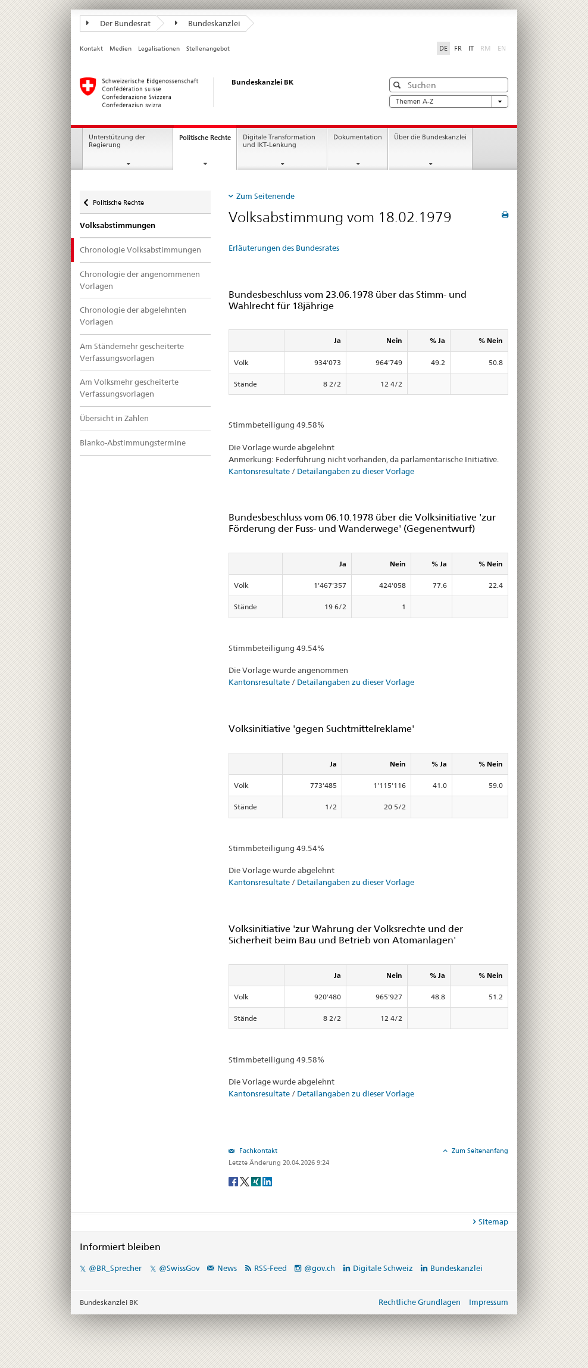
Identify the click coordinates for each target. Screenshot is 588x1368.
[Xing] (256, 1180)
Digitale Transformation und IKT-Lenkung (279, 141)
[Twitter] (245, 1180)
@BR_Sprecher (115, 1268)
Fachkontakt (257, 1150)
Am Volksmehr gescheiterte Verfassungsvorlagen (129, 387)
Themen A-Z (449, 101)
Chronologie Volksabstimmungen (140, 249)
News (227, 1268)
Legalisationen (159, 48)
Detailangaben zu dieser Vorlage (355, 471)
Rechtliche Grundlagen (420, 1302)
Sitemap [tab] (493, 1221)
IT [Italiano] (471, 48)
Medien (121, 48)
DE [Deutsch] (443, 48)
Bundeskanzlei (208, 23)
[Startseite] (219, 92)
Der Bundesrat (118, 23)
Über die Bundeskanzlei (430, 137)
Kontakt (91, 48)
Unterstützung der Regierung (117, 141)
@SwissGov (179, 1268)
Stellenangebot (208, 48)
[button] (398, 85)
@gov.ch (319, 1268)
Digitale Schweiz (384, 1268)
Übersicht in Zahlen (114, 418)
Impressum (488, 1302)
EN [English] (502, 48)
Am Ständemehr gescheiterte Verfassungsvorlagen (132, 352)
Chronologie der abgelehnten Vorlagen (133, 315)
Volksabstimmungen (117, 225)
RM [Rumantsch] (485, 48)
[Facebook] (234, 1180)
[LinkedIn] (267, 1180)
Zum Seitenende (265, 196)
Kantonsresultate (259, 471)
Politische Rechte (207, 141)
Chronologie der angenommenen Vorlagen (140, 280)
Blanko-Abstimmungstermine (133, 442)
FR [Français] (458, 48)
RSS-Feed (270, 1268)
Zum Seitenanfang (479, 1150)
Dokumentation (357, 137)
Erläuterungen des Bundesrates (284, 248)
